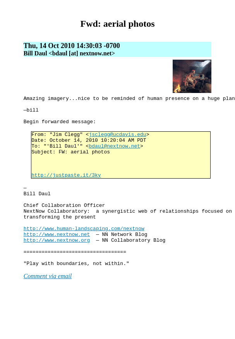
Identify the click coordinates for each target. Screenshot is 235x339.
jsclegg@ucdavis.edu (117, 142)
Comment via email (48, 309)
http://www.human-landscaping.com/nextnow (84, 254)
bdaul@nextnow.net (114, 156)
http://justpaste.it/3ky (66, 191)
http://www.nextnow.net (57, 261)
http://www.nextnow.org (57, 268)
